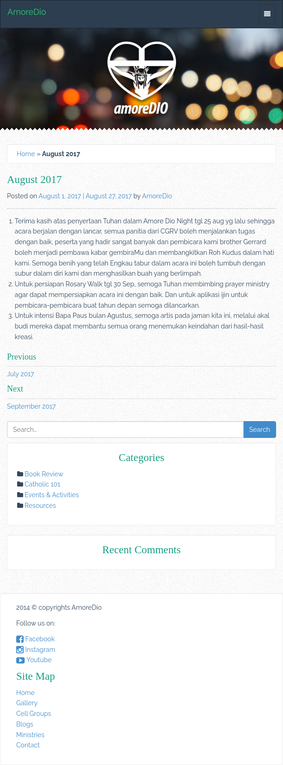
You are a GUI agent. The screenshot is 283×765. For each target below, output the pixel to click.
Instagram (35, 649)
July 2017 (20, 374)
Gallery (27, 703)
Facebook (35, 639)
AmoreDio (26, 12)
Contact (28, 745)
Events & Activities (52, 495)
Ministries (30, 735)
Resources (40, 505)
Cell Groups (33, 713)
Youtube (33, 660)
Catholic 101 (42, 484)
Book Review (44, 474)
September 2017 (31, 406)
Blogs (24, 724)
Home (26, 154)
